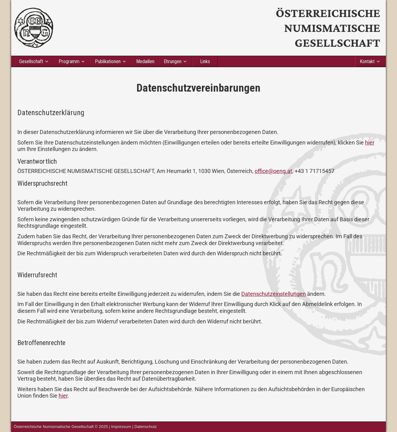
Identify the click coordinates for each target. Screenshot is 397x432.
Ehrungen (172, 61)
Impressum (121, 426)
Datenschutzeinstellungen (273, 294)
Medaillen (145, 61)
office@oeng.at (273, 171)
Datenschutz (145, 426)
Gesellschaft (31, 61)
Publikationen (108, 61)
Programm (69, 61)
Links (205, 61)
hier (369, 142)
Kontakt (367, 61)
